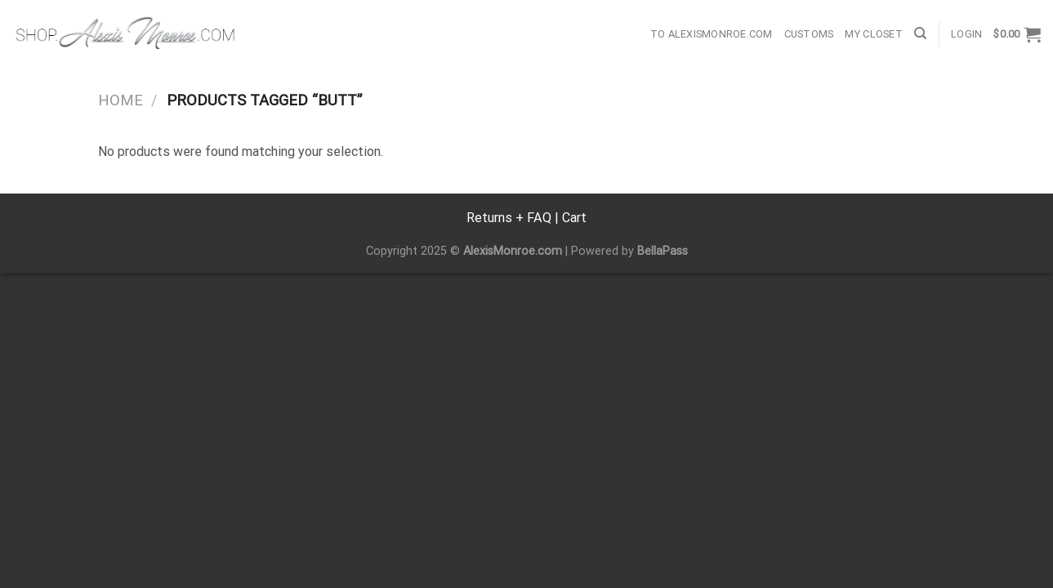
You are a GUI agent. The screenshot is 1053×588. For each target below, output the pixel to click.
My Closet (873, 34)
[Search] (920, 33)
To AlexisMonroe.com (711, 34)
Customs (809, 34)
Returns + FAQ (508, 217)
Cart (574, 217)
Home (120, 100)
